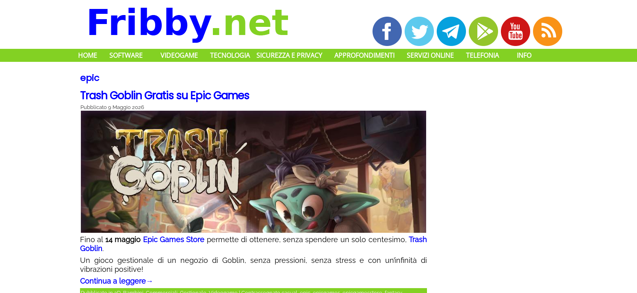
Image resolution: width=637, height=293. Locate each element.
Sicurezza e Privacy (289, 55)
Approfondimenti (364, 55)
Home (87, 55)
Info (524, 55)
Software (126, 55)
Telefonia (482, 55)
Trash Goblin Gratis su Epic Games (164, 95)
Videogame (179, 55)
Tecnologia (230, 55)
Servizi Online (430, 55)
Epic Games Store (174, 239)
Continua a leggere (116, 281)
